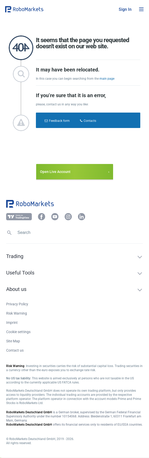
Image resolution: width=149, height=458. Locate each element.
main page (107, 78)
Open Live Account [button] (55, 172)
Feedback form (59, 121)
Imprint (12, 322)
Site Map (13, 341)
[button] (36, 9)
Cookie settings (18, 332)
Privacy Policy (17, 304)
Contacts (90, 121)
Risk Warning (16, 313)
